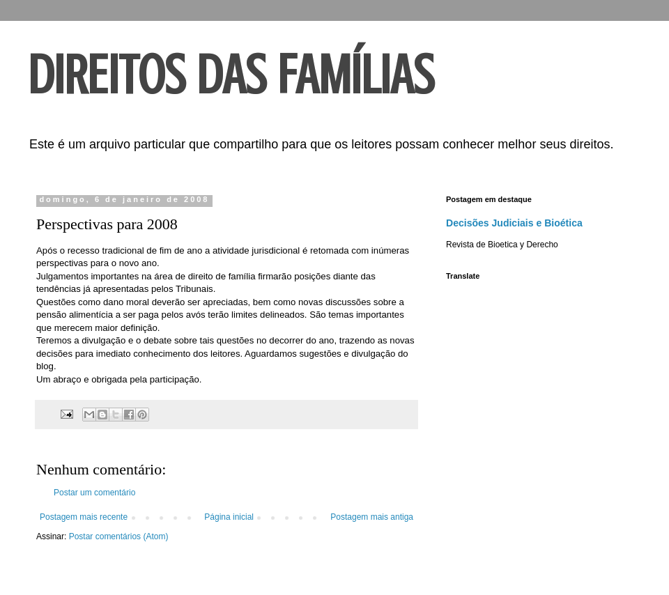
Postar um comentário (94, 492)
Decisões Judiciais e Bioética (514, 223)
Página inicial (229, 517)
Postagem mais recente (84, 517)
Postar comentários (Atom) (119, 536)
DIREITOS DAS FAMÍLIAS (231, 75)
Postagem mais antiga (371, 517)
